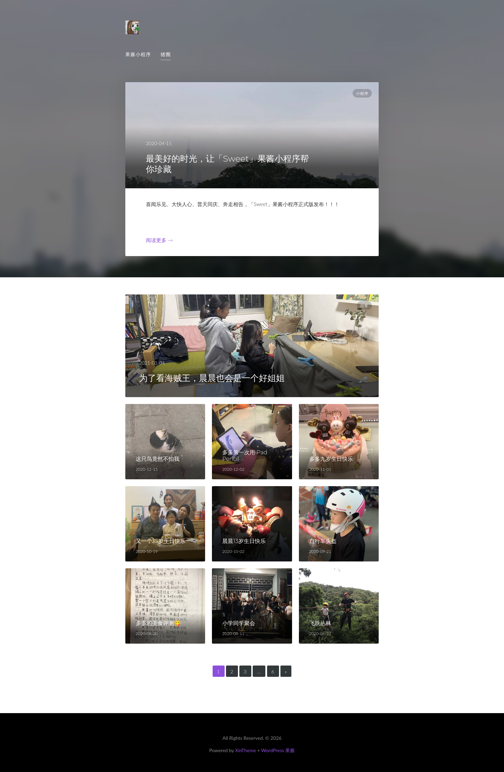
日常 (364, 305)
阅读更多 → (159, 240)
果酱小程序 (138, 54)
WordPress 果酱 (278, 750)
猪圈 (166, 54)
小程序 (362, 93)
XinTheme (245, 750)
